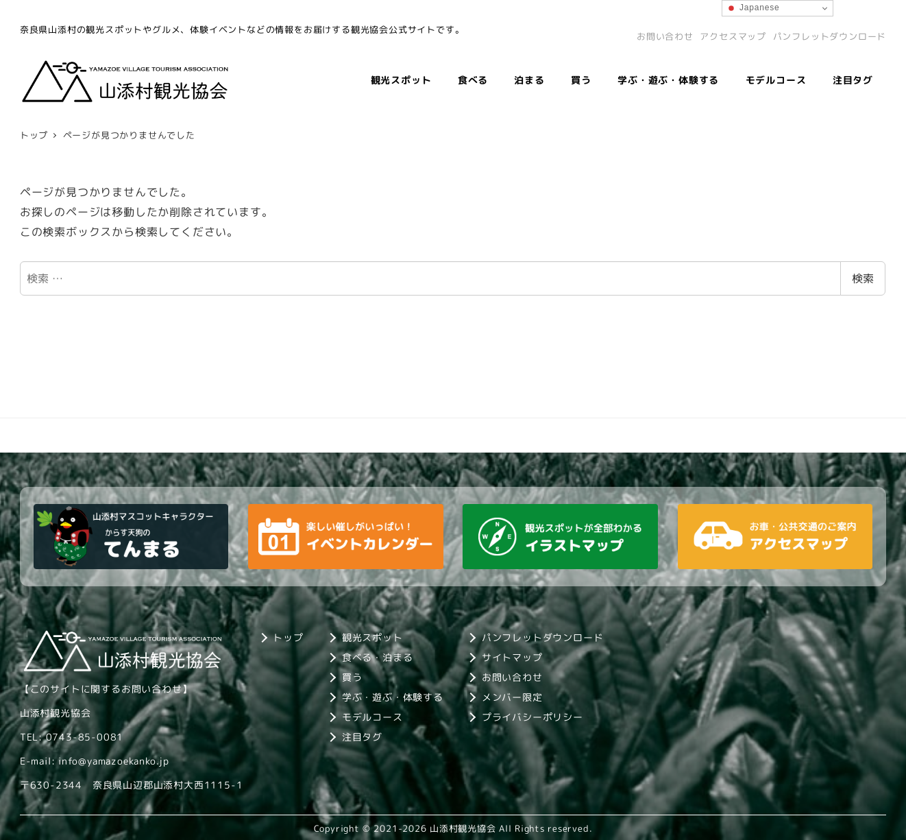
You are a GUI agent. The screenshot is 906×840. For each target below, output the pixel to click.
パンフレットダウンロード (830, 36)
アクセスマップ (733, 36)
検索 (863, 278)
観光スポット (372, 637)
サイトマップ (512, 657)
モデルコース (372, 716)
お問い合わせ (665, 36)
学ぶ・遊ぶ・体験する (392, 697)
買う (352, 677)
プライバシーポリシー (532, 716)
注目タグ (362, 736)
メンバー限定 (512, 697)
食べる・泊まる (377, 657)
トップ (288, 637)
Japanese (753, 8)
